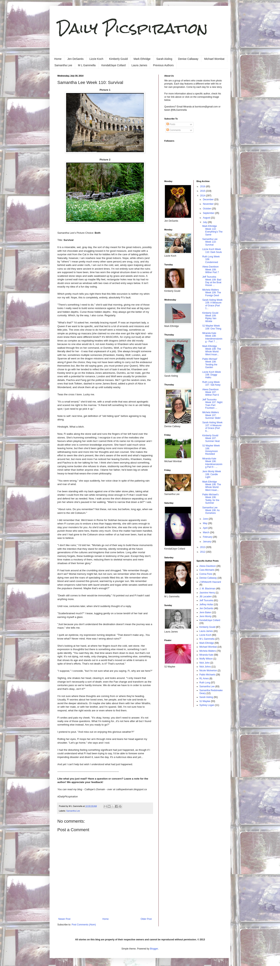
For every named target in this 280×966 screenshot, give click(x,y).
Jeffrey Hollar (206, 604)
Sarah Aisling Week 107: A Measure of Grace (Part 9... (212, 426)
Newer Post (64, 919)
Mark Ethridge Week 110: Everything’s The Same (212, 230)
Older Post (146, 919)
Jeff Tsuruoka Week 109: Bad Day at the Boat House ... (211, 281)
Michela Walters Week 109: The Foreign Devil (211, 292)
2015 (203, 191)
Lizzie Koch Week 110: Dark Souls (212, 250)
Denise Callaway (188, 58)
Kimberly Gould (118, 58)
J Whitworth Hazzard (210, 582)
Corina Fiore (206, 574)
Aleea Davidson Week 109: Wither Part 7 (210, 269)
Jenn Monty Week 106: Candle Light (211, 474)
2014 (203, 195)
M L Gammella (87, 65)
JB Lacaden (206, 596)
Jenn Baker (205, 612)
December (208, 199)
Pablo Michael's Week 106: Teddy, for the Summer (210, 498)
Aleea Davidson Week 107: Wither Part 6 (210, 392)
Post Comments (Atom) (84, 924)
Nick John (205, 662)
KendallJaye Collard (114, 65)
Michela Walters (208, 651)
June (205, 518)
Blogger (154, 948)
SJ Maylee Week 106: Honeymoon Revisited (211, 449)
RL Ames (204, 678)
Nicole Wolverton (208, 670)
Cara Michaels (207, 570)
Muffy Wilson (206, 658)
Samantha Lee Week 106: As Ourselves (211, 510)
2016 (203, 186)
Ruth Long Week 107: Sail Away (211, 383)
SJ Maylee (205, 701)
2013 (203, 547)
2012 (203, 552)
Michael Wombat (214, 58)
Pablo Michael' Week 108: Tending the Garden (209, 363)
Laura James (139, 65)
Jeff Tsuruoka (206, 600)
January (207, 541)
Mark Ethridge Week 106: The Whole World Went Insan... (211, 485)
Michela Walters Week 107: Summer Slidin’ (211, 415)
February (208, 537)
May (205, 523)
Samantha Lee (63, 65)
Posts (170, 124)
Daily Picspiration (132, 28)
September (209, 213)
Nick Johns (205, 666)
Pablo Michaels (207, 674)
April (205, 528)
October (207, 208)
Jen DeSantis (75, 58)
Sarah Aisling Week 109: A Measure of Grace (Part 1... (212, 304)
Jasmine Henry (207, 592)
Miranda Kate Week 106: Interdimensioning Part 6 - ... (212, 462)
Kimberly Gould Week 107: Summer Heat (211, 438)
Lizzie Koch (96, 58)
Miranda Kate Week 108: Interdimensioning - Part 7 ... (212, 337)
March (206, 532)
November (208, 204)
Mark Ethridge (142, 58)
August (207, 217)
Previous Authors (163, 65)
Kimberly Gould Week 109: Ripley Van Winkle (210, 317)
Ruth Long (205, 682)
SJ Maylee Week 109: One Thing (211, 327)
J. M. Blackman (207, 588)
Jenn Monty (206, 616)
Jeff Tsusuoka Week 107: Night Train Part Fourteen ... (212, 403)
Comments (173, 130)
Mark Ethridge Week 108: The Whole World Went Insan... (211, 350)
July (205, 222)
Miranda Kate (206, 654)
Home (57, 58)
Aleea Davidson (208, 566)
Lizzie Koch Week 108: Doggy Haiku (211, 375)
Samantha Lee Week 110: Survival (209, 242)
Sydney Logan (207, 705)
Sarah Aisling (164, 58)
